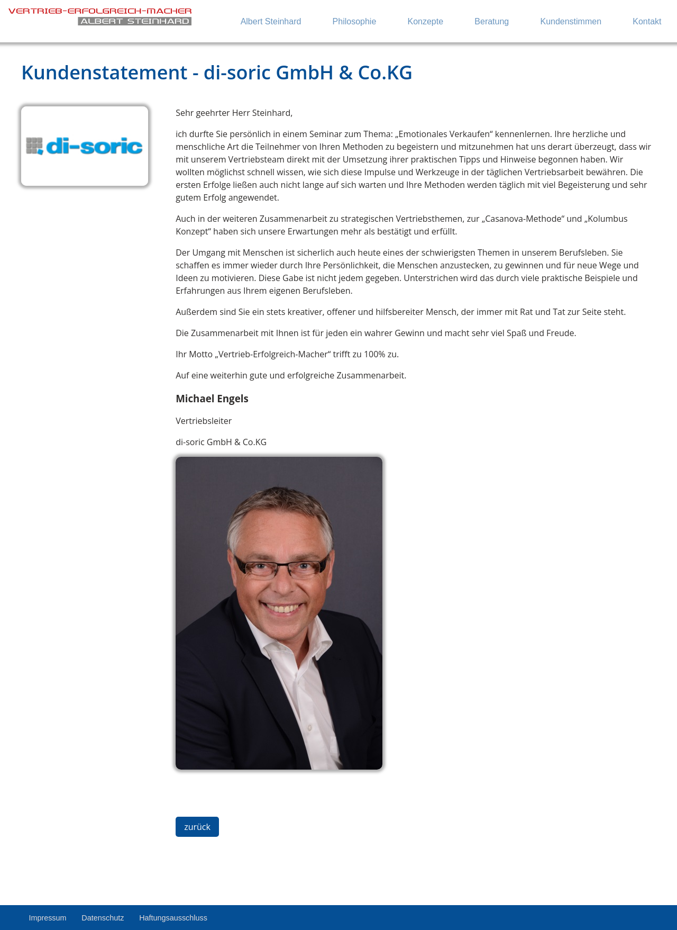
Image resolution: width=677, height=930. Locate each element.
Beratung (491, 21)
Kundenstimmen (570, 21)
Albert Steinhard (271, 21)
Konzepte (426, 21)
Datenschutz (102, 918)
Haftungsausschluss (173, 918)
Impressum (47, 918)
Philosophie (355, 21)
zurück (197, 827)
